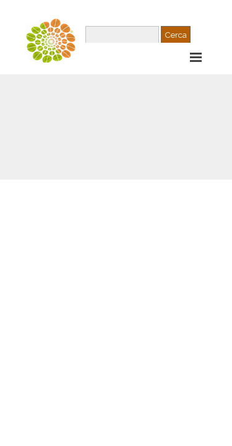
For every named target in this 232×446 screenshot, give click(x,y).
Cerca (176, 35)
